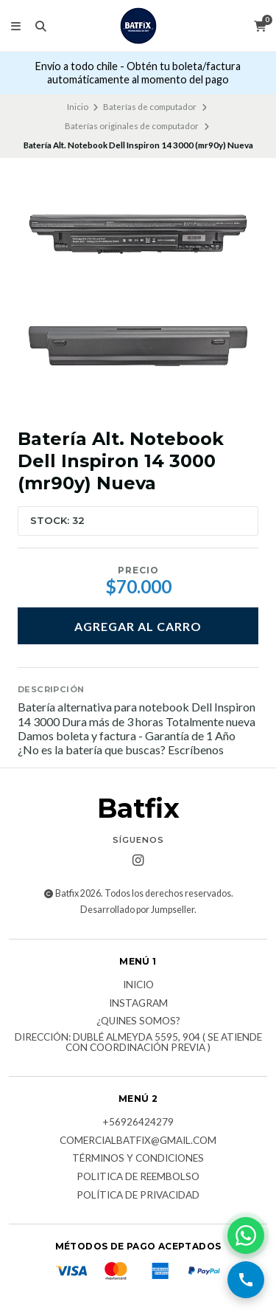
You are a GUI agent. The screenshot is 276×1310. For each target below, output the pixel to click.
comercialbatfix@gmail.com (138, 1141)
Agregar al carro (138, 626)
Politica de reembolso (138, 1177)
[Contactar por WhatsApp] (245, 1235)
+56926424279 (138, 1122)
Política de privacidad (138, 1195)
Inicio (77, 106)
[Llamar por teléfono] (245, 1279)
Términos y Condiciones (138, 1159)
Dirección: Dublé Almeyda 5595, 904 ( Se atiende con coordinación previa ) (138, 1042)
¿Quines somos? (138, 1021)
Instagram (138, 1004)
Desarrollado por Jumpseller (137, 909)
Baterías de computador (150, 106)
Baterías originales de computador (132, 126)
